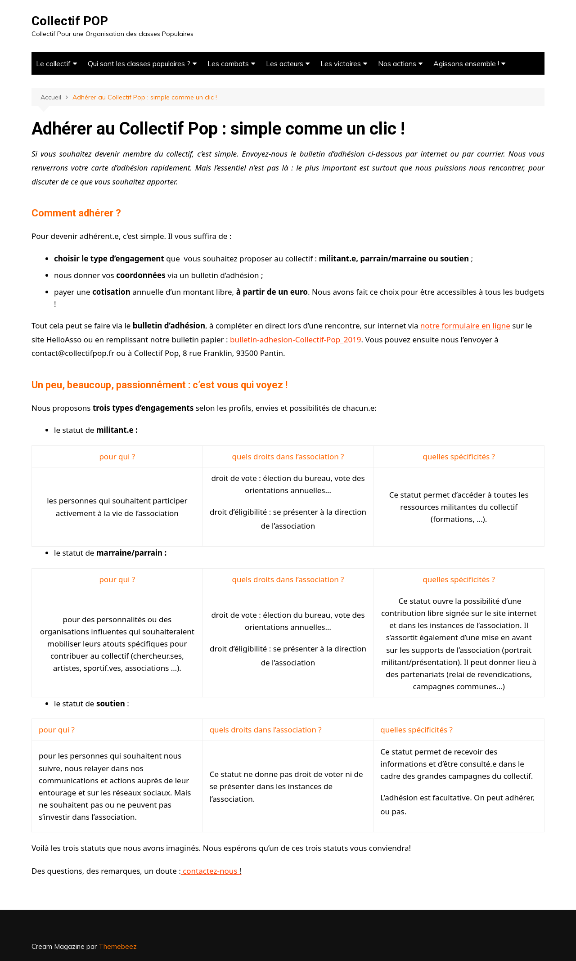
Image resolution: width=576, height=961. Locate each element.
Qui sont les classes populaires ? (139, 63)
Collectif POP (70, 20)
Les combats (228, 63)
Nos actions (397, 63)
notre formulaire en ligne (465, 325)
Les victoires (340, 63)
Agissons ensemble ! (466, 63)
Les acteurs (284, 63)
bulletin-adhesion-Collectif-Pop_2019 (295, 339)
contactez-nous (211, 871)
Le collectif (53, 63)
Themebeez (118, 946)
